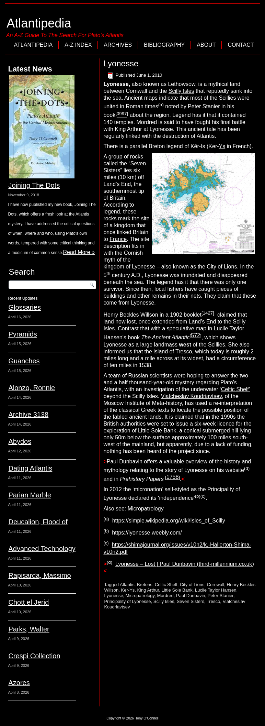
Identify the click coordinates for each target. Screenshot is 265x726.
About (206, 45)
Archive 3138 (28, 414)
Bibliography (164, 45)
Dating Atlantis (30, 468)
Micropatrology (146, 509)
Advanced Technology (41, 548)
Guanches (23, 361)
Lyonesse (113, 595)
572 (195, 335)
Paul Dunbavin (124, 461)
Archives (118, 45)
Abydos (19, 441)
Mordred (165, 595)
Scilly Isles (181, 91)
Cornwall (215, 584)
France (118, 239)
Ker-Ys (128, 590)
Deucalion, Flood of (37, 522)
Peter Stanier (220, 595)
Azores (19, 682)
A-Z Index (78, 45)
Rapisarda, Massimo (39, 575)
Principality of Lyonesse (127, 601)
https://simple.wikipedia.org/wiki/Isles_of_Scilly (168, 521)
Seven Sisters (190, 601)
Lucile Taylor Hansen (215, 590)
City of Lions (192, 584)
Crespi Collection (34, 656)
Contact (241, 45)
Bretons (144, 584)
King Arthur (148, 590)
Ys (222, 146)
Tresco (213, 601)
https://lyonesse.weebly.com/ (147, 533)
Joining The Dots (34, 185)
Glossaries (24, 307)
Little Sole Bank (176, 590)
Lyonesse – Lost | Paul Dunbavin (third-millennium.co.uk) (184, 564)
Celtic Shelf (166, 584)
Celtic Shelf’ (235, 389)
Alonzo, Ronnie (31, 388)
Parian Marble (29, 495)
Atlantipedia (39, 23)
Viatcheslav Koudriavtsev (191, 396)
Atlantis (127, 584)
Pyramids (22, 334)
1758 (172, 477)
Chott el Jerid (28, 602)
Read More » (79, 252)
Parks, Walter (28, 629)
